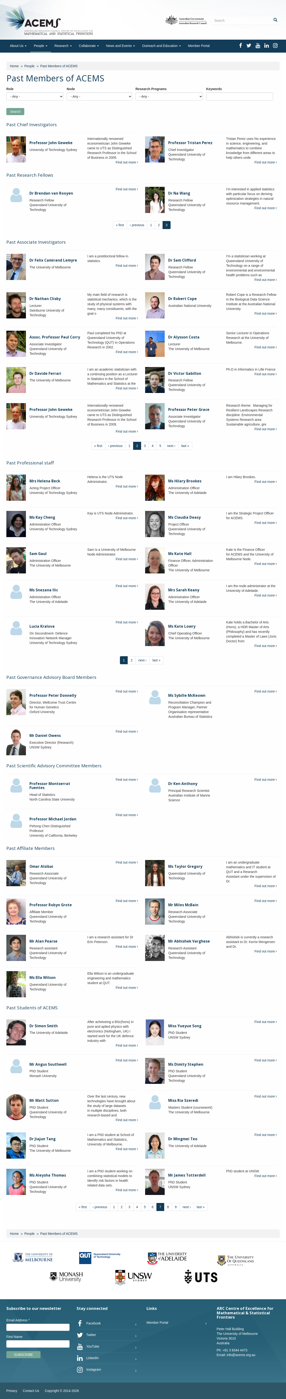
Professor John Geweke (51, 142)
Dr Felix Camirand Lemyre (53, 260)
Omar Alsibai (41, 866)
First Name (14, 1337)
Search (15, 111)
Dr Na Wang (179, 193)
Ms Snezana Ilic (43, 590)
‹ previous (137, 225)
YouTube (88, 1346)
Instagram (89, 1369)
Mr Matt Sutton (44, 1100)
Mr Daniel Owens (45, 735)
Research (63, 46)
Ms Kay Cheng (42, 517)
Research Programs (151, 89)
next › (171, 446)
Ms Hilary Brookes (184, 481)
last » (185, 446)
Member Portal (199, 46)
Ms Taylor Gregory (185, 866)
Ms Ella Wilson (42, 977)
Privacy (11, 1391)
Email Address (18, 1320)
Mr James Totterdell (187, 1175)
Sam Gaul (38, 553)
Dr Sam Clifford (182, 260)
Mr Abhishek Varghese (189, 941)
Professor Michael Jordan (52, 819)
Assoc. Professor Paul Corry (54, 337)
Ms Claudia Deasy (184, 517)
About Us (18, 46)
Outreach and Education (161, 46)
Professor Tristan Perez (190, 142)
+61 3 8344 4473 (234, 1350)
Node (71, 89)
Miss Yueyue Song (184, 1025)
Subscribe (23, 1355)
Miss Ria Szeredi (183, 1100)
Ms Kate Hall (180, 553)
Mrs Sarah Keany (183, 590)
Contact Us (31, 1391)
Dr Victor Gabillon (184, 373)
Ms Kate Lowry (182, 626)
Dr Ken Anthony (182, 783)
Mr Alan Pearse (43, 941)
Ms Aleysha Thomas (47, 1175)
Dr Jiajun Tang (42, 1138)
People (40, 46)
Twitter (86, 1335)
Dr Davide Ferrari (45, 373)
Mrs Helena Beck (44, 481)
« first (120, 225)
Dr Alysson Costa (184, 337)
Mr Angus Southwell (48, 1064)
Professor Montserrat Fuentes (49, 785)
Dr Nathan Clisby (45, 298)
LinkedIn (88, 1358)
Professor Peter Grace (188, 409)
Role (9, 89)
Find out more (127, 162)
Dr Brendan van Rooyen (51, 193)
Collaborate (89, 46)
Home (14, 66)
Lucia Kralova (42, 626)
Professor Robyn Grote (50, 904)
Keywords (214, 89)
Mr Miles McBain (183, 904)
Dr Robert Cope (182, 298)
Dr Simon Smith (43, 1025)
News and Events (120, 46)
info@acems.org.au (241, 1355)
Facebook (89, 1323)
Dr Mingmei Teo (182, 1138)
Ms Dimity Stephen (185, 1064)
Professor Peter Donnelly (52, 695)
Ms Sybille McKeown (186, 695)
